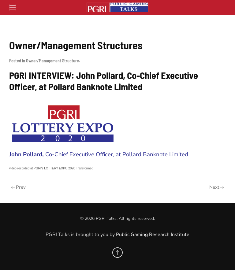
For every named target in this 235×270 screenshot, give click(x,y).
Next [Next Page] (216, 187)
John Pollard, (27, 154)
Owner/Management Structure (52, 60)
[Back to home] (117, 7)
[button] (12, 7)
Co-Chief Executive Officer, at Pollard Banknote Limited (116, 154)
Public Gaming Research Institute (152, 234)
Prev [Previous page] (18, 187)
